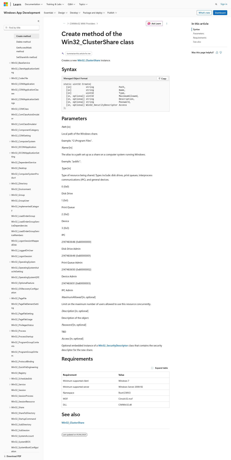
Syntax (196, 29)
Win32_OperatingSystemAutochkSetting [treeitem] (25, 269)
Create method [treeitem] (23, 36)
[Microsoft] (6, 4)
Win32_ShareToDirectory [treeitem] (23, 412)
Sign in (224, 4)
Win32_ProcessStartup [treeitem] (22, 336)
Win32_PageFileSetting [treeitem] (22, 313)
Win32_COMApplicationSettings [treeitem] (25, 101)
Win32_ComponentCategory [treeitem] (25, 129)
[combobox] (21, 27)
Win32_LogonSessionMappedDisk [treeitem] (25, 242)
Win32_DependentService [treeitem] (23, 162)
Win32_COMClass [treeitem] (20, 108)
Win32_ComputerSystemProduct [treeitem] (25, 175)
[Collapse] (38, 21)
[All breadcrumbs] (64, 23)
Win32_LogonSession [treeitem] (21, 256)
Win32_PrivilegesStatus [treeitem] (22, 324)
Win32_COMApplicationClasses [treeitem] (24, 91)
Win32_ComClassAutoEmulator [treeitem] (25, 116)
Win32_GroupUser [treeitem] (20, 200)
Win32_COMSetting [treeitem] (21, 135)
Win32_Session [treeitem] (18, 390)
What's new (204, 12)
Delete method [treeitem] (23, 41)
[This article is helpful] (217, 52)
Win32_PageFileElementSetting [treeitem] (24, 305)
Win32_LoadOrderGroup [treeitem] (23, 215)
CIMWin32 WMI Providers (82, 23)
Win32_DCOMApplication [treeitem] (23, 146)
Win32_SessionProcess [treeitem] (22, 395)
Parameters (198, 33)
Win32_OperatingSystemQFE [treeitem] (25, 277)
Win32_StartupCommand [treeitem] (23, 418)
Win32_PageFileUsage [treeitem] (21, 319)
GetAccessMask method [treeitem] (24, 49)
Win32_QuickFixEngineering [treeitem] (24, 367)
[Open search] (216, 4)
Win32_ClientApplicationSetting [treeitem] (25, 70)
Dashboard (220, 12)
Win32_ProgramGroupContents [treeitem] (25, 344)
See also (197, 41)
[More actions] (166, 23)
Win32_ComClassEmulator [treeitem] (24, 124)
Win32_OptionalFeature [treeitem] (22, 282)
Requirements (199, 37)
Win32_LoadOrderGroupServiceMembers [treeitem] (25, 233)
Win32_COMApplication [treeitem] (23, 83)
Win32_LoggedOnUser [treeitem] (22, 250)
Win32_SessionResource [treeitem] (23, 401)
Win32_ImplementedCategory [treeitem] (25, 208)
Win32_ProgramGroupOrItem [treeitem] (24, 353)
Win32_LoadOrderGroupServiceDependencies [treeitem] (25, 223)
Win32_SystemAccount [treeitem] (22, 435)
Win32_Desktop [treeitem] (19, 168)
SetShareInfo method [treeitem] (26, 57)
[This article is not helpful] (221, 52)
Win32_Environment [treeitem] (21, 189)
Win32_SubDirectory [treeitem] (21, 424)
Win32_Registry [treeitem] (18, 372)
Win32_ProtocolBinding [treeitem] (22, 361)
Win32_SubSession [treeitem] (20, 430)
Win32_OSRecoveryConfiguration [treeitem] (25, 290)
